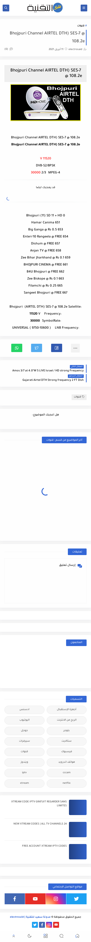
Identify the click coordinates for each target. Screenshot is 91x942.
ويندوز (24, 762)
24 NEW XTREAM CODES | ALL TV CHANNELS (40, 824)
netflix (67, 783)
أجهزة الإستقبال (66, 709)
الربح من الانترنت (66, 720)
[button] (56, 348)
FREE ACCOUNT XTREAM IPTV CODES (44, 846)
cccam (67, 772)
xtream (24, 783)
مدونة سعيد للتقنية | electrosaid (30, 917)
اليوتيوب (24, 720)
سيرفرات (24, 741)
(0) (8, 49)
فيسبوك (66, 751)
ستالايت (66, 741)
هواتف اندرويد (66, 762)
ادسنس (24, 709)
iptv (24, 772)
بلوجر (66, 730)
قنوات (80, 26)
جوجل (24, 730)
